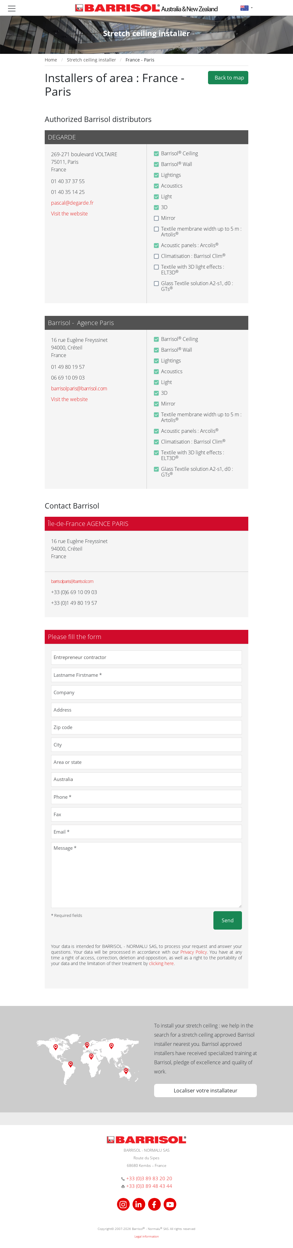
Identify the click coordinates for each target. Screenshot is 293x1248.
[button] (246, 7)
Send (228, 920)
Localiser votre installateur (206, 1090)
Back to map (228, 77)
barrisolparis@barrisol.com (72, 581)
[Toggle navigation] (11, 9)
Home (51, 60)
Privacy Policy (193, 952)
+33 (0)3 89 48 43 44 (149, 1186)
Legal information (146, 1236)
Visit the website (69, 213)
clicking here (161, 963)
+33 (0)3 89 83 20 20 (149, 1178)
